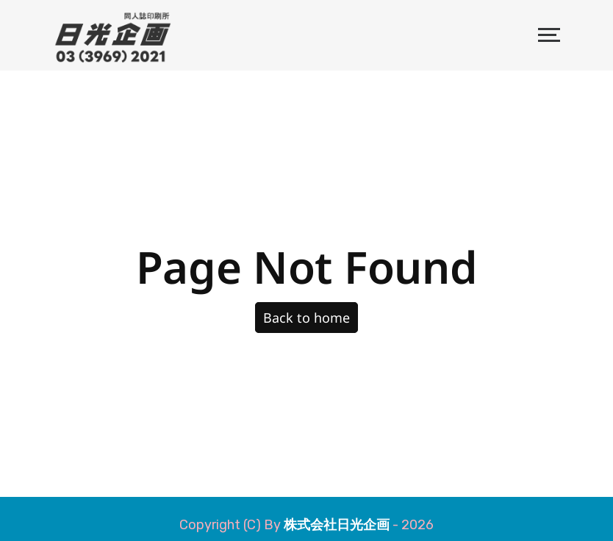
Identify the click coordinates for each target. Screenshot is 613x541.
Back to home (306, 317)
